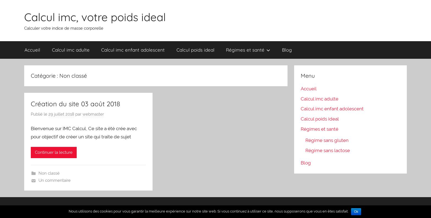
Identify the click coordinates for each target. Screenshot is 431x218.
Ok (356, 212)
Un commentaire (54, 180)
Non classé (49, 173)
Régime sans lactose (327, 150)
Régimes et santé (248, 50)
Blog (287, 50)
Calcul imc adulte (71, 50)
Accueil (32, 50)
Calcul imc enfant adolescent (133, 50)
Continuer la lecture (54, 152)
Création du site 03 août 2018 (75, 104)
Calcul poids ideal (195, 50)
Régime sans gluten (327, 140)
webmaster (93, 114)
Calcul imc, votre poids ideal (95, 17)
